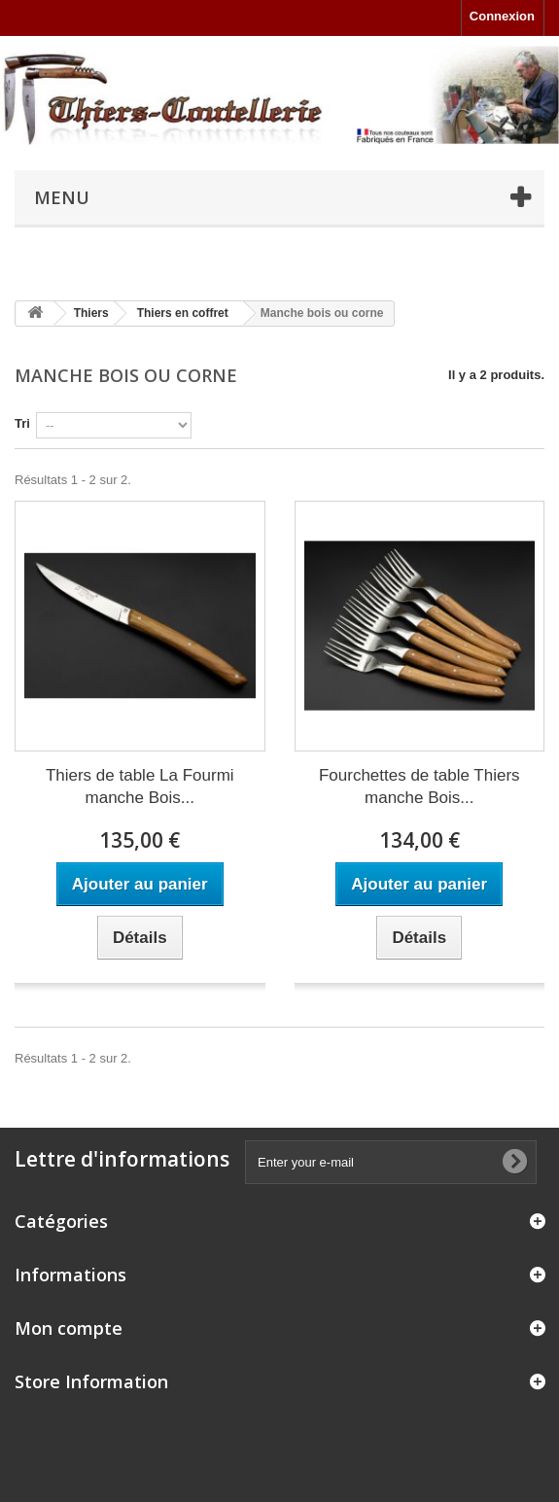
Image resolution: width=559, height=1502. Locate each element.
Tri (22, 423)
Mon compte (68, 1328)
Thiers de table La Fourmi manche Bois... (140, 786)
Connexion (502, 16)
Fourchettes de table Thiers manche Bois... (419, 786)
